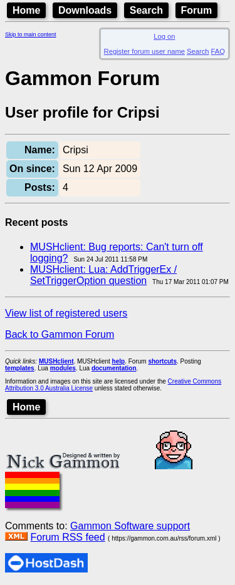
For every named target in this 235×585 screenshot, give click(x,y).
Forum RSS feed (67, 537)
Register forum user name (144, 51)
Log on (164, 36)
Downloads (85, 10)
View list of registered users (66, 313)
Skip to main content (30, 34)
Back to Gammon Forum (59, 334)
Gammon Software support (130, 526)
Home (26, 10)
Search (146, 10)
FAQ (218, 51)
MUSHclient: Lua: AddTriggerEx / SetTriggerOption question (103, 275)
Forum (196, 10)
